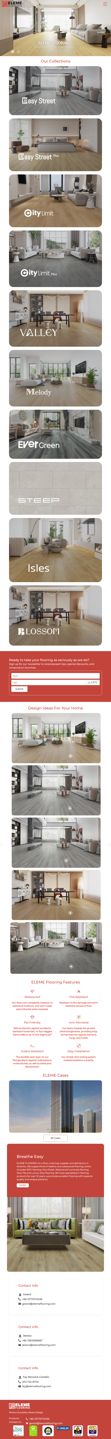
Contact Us (15, 1422)
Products (14, 1418)
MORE (22, 1185)
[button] (12, 51)
